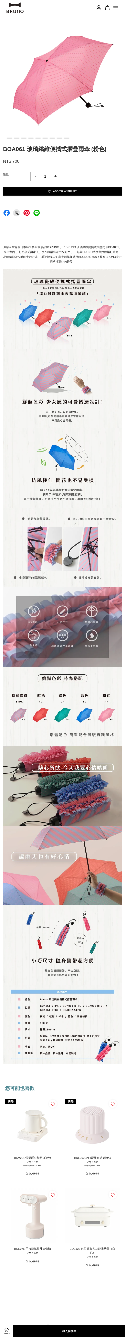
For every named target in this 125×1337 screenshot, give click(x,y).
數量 (6, 174)
